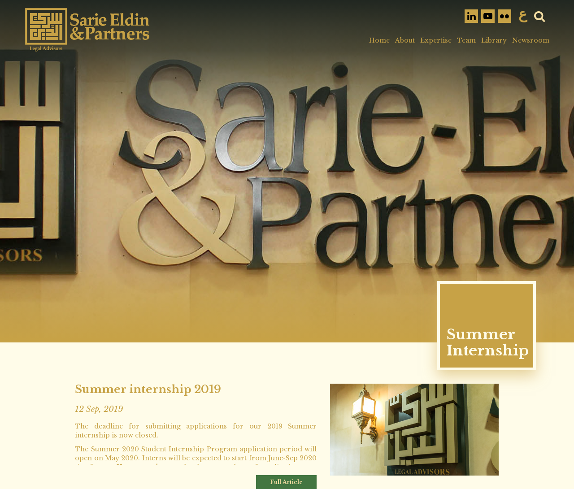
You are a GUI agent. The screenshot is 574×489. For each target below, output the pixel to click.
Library (494, 40)
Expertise (436, 40)
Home (379, 40)
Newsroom (530, 40)
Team (466, 40)
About (405, 40)
